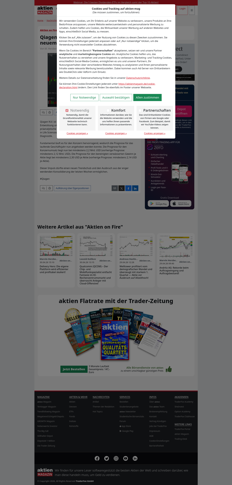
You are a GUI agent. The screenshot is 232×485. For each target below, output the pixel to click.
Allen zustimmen (147, 97)
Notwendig (79, 110)
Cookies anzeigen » (77, 133)
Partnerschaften (157, 110)
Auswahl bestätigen (116, 97)
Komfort (118, 110)
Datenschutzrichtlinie (138, 78)
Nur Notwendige (84, 97)
